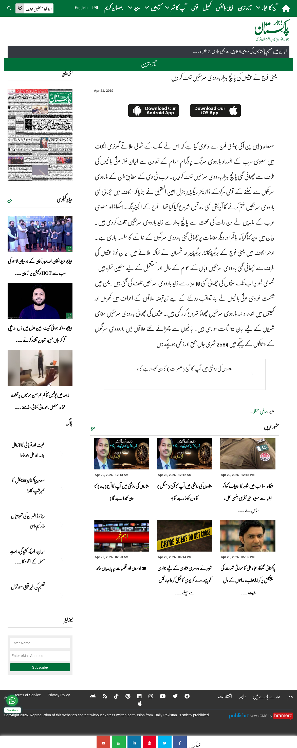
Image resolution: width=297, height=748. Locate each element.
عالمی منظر (260, 411)
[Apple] (136, 703)
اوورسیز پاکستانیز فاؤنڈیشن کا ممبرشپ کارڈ (28, 485)
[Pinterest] (124, 696)
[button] (9, 7)
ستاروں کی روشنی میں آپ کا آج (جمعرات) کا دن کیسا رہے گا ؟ (184, 368)
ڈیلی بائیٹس (224, 7)
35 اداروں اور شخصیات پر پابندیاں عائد (121, 568)
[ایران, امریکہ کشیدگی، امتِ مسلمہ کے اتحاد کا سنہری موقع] (59, 560)
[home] (286, 8)
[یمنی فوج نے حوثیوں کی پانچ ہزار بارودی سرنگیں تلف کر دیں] (180, 742)
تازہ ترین (244, 7)
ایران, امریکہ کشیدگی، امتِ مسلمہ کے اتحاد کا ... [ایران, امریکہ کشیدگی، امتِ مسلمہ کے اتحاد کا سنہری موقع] (27, 556)
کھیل (206, 7)
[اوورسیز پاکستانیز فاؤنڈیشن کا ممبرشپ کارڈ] (59, 489)
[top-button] (6, 697)
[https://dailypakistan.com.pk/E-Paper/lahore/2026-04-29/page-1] (40, 135)
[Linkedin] (136, 696)
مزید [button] (134, 7)
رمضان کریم (113, 7)
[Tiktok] (113, 696)
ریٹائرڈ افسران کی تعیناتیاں (28, 516)
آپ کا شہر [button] (176, 7)
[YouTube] (159, 696)
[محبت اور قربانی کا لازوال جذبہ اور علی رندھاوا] (59, 454)
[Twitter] (172, 696)
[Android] (89, 696)
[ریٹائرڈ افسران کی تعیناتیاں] (59, 525)
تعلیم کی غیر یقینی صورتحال (27, 587)
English (81, 7)
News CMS (259, 716)
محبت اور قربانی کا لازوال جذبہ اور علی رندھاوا (28, 450)
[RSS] (101, 696)
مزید (92, 427)
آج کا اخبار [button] (266, 7)
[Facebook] (184, 696)
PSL (96, 7)
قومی (194, 7)
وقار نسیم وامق (37, 526)
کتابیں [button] (152, 7)
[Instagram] (147, 696)
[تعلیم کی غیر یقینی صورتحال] (59, 596)
